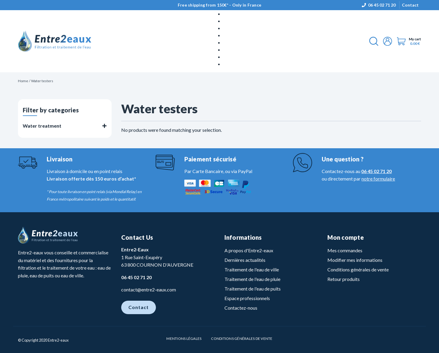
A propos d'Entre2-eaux (248, 250)
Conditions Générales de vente (241, 338)
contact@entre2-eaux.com (148, 289)
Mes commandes (344, 250)
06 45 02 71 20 (382, 4)
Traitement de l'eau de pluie (252, 279)
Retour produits (343, 279)
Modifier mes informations (354, 260)
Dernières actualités (244, 260)
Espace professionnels (247, 298)
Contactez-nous (240, 308)
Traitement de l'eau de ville (251, 269)
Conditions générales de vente (358, 269)
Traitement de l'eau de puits (252, 288)
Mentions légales (183, 338)
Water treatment (42, 126)
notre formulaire (378, 178)
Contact (410, 4)
